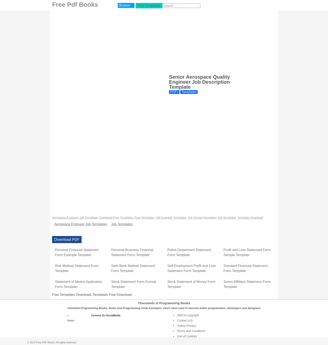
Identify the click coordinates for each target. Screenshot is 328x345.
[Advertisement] (164, 42)
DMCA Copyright (188, 315)
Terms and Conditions (191, 331)
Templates (189, 92)
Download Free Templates (116, 217)
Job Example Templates (170, 217)
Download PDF (66, 239)
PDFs (174, 92)
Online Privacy (186, 325)
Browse (124, 5)
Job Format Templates (202, 217)
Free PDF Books (45, 342)
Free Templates (149, 5)
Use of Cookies (187, 336)
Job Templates (227, 217)
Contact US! (185, 320)
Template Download (250, 217)
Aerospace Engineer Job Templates (75, 217)
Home (70, 320)
